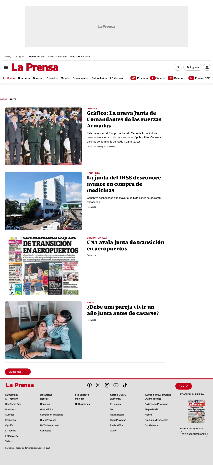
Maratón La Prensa (80, 56)
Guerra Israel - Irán (57, 56)
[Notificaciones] (178, 67)
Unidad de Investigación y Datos (101, 146)
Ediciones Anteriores (194, 434)
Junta (12, 99)
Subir (183, 386)
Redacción (91, 207)
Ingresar (195, 67)
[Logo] (26, 67)
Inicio (3, 99)
